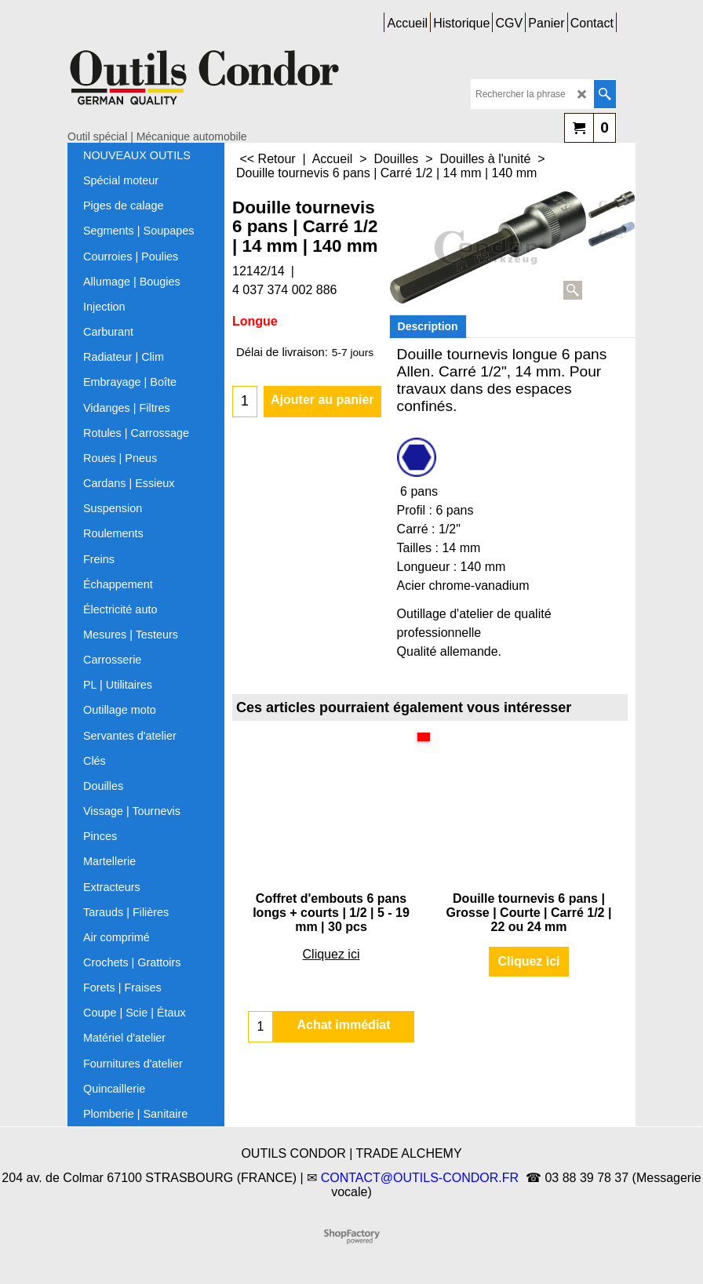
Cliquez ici (331, 954)
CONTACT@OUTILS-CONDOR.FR (420, 1177)
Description (428, 326)
